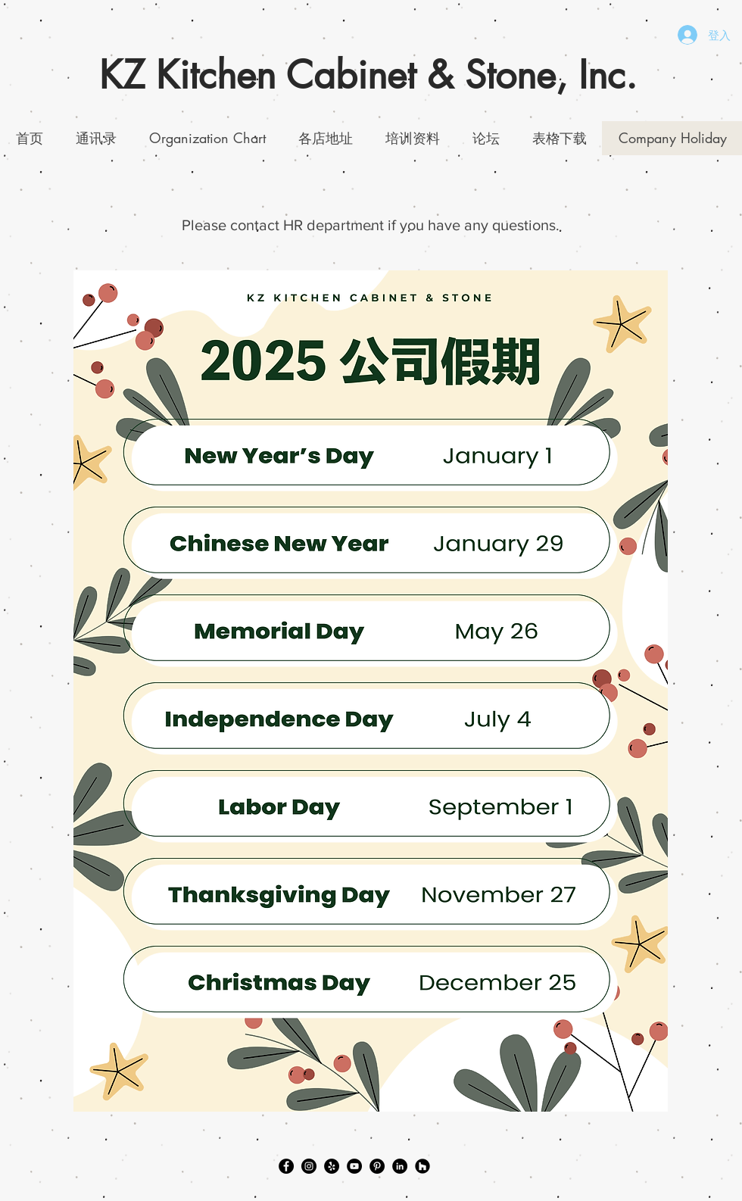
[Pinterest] (377, 1166)
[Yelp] (331, 1166)
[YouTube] (354, 1166)
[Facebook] (286, 1166)
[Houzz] (422, 1166)
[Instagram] (308, 1166)
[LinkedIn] (399, 1166)
